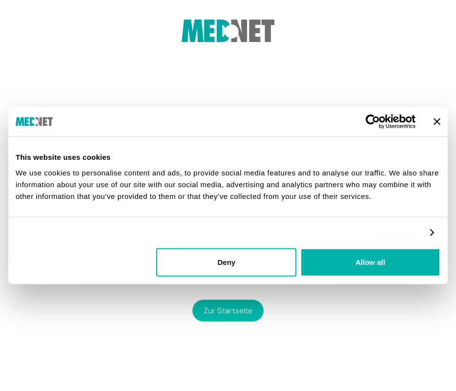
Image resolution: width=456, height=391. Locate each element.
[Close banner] (437, 121)
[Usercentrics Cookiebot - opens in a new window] (372, 121)
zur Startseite (228, 310)
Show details (398, 232)
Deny (227, 262)
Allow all (370, 262)
